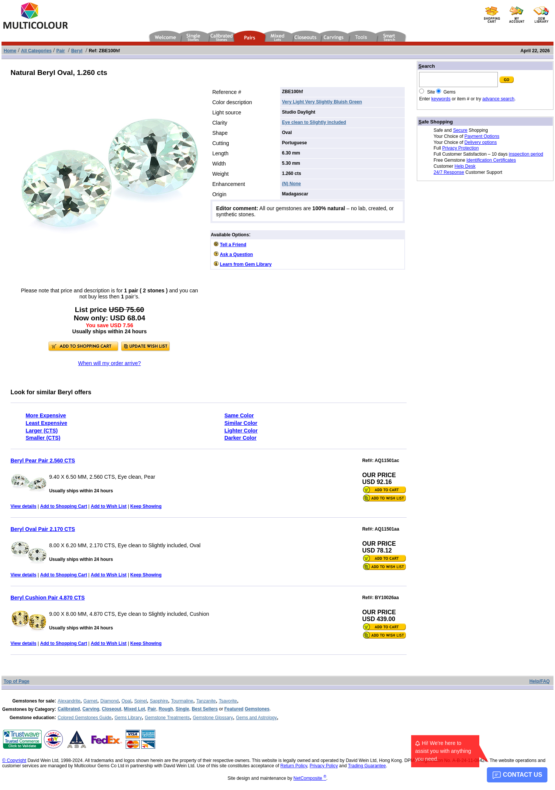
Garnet (90, 701)
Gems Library (128, 717)
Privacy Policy (324, 765)
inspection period (526, 154)
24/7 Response (448, 172)
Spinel (140, 701)
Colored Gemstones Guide (84, 717)
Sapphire (159, 701)
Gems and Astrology (256, 717)
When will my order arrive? (109, 363)
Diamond (109, 701)
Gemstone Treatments (167, 717)
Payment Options (482, 136)
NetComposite (309, 778)
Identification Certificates (491, 160)
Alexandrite (69, 701)
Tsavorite (228, 701)
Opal (126, 701)
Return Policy (294, 765)
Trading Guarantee (367, 765)
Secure (460, 130)
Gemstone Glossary (213, 717)
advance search (498, 98)
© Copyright (14, 760)
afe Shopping (435, 122)
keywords (441, 98)
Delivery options (481, 142)
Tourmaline (182, 701)
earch (426, 66)
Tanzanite (206, 701)
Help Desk (465, 166)
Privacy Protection (460, 148)
